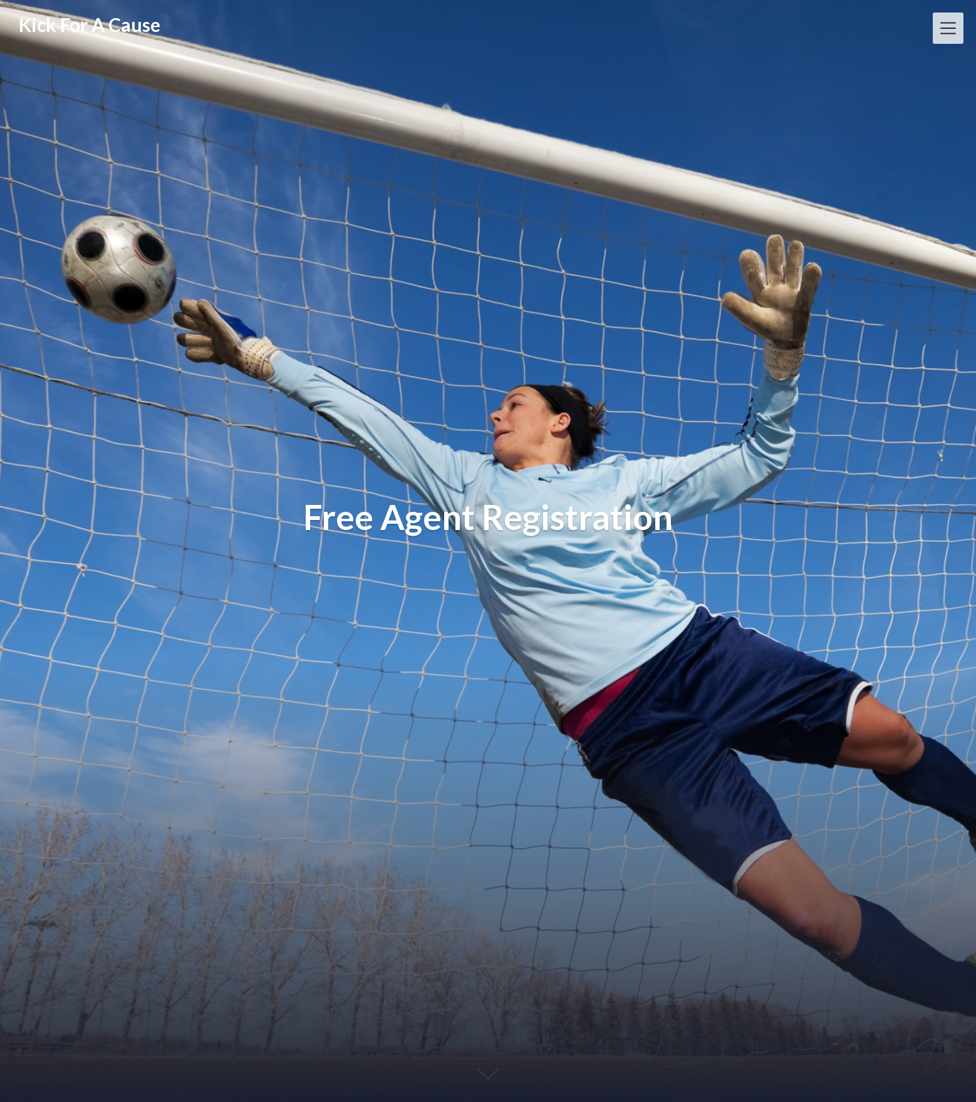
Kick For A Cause (89, 24)
